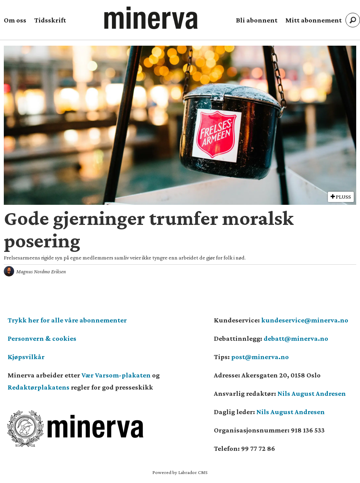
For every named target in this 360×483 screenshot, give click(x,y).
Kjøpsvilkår (26, 357)
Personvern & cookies (42, 338)
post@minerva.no (260, 357)
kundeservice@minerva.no (304, 320)
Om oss (15, 20)
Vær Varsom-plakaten (116, 375)
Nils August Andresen (311, 393)
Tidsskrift (50, 20)
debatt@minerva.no (296, 338)
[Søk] (353, 20)
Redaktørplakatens (38, 387)
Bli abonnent (256, 20)
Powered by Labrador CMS (180, 472)
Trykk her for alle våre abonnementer (67, 320)
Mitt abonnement (313, 20)
